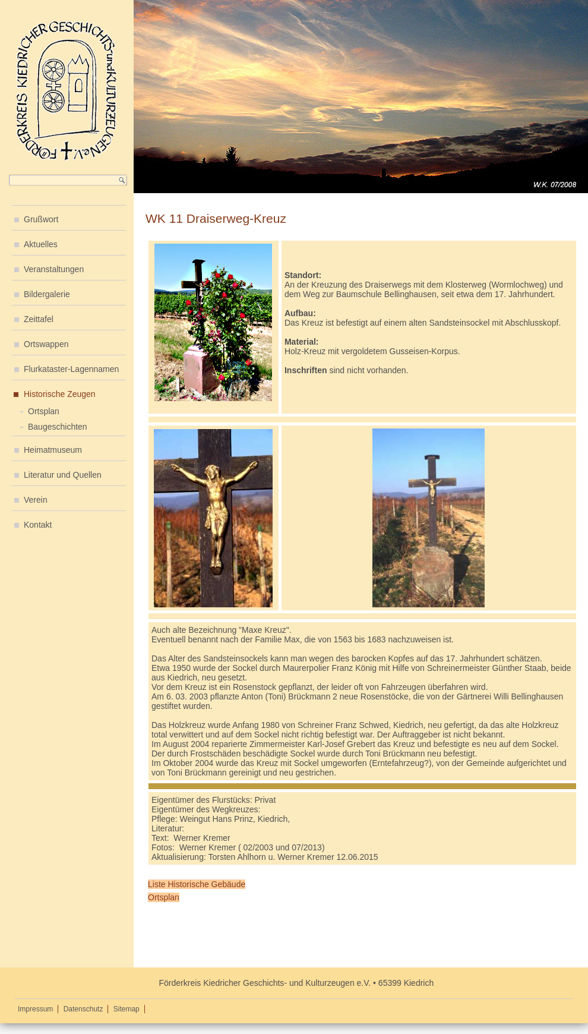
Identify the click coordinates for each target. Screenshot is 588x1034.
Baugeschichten (57, 426)
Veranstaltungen (54, 269)
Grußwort (41, 219)
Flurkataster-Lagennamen (71, 369)
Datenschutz (83, 1009)
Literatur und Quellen (63, 475)
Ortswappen (46, 344)
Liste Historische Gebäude (196, 884)
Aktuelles (41, 244)
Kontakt (38, 524)
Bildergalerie (47, 294)
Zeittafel (38, 319)
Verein (36, 500)
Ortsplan (43, 411)
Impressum (35, 1009)
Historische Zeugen (60, 394)
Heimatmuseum (53, 450)
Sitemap (126, 1009)
